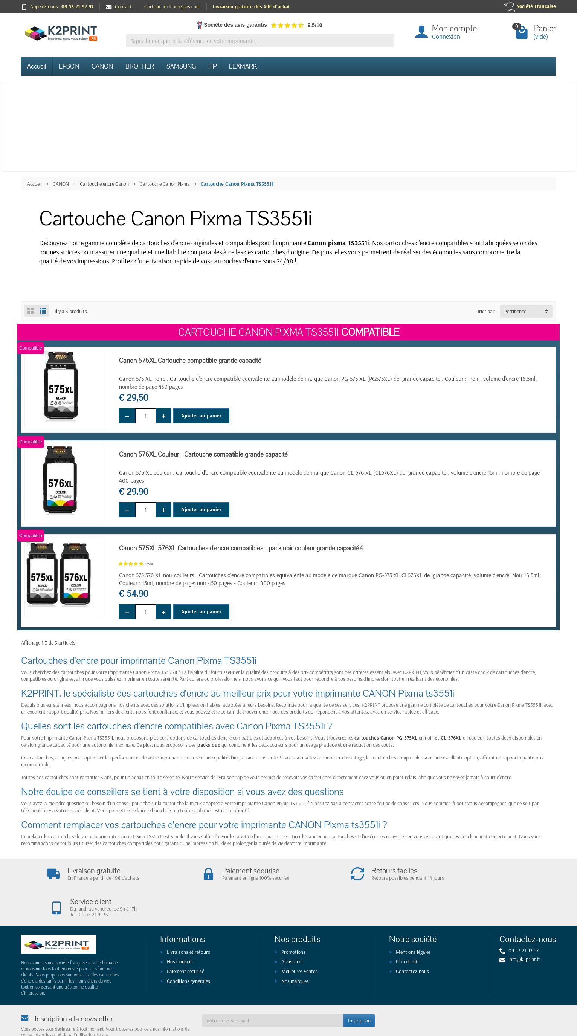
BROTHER (139, 66)
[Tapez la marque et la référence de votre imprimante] (260, 41)
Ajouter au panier (201, 415)
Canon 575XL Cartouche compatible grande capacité (190, 360)
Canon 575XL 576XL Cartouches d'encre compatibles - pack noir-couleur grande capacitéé (241, 548)
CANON (102, 66)
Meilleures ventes (299, 941)
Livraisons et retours (188, 921)
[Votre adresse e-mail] (272, 990)
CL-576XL (451, 737)
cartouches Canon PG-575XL (385, 737)
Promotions (293, 921)
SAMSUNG (181, 66)
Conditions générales (188, 950)
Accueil (36, 66)
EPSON (69, 66)
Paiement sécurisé (185, 941)
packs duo (208, 744)
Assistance (292, 931)
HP (212, 66)
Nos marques (295, 950)
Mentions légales (413, 921)
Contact (119, 6)
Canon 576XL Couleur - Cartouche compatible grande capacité (203, 454)
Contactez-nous (412, 941)
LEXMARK (243, 66)
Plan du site (408, 931)
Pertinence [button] (515, 311)
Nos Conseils (180, 931)
